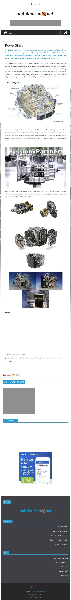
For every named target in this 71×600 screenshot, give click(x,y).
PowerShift (33, 358)
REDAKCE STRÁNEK (61, 558)
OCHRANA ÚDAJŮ (62, 571)
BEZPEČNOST (63, 527)
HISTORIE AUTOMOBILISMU (58, 536)
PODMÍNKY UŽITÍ (62, 562)
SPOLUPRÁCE (63, 567)
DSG (12, 74)
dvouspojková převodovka (45, 358)
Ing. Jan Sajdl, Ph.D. (12, 358)
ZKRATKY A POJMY (61, 545)
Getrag (27, 358)
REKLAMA (64, 576)
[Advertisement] (35, 23)
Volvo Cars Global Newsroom (17, 354)
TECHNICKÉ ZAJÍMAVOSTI (59, 540)
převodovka (57, 358)
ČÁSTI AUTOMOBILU (60, 531)
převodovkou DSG (45, 71)
